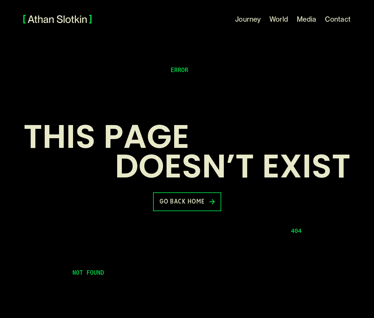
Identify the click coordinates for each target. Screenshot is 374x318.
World (278, 19)
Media (306, 19)
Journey (248, 19)
